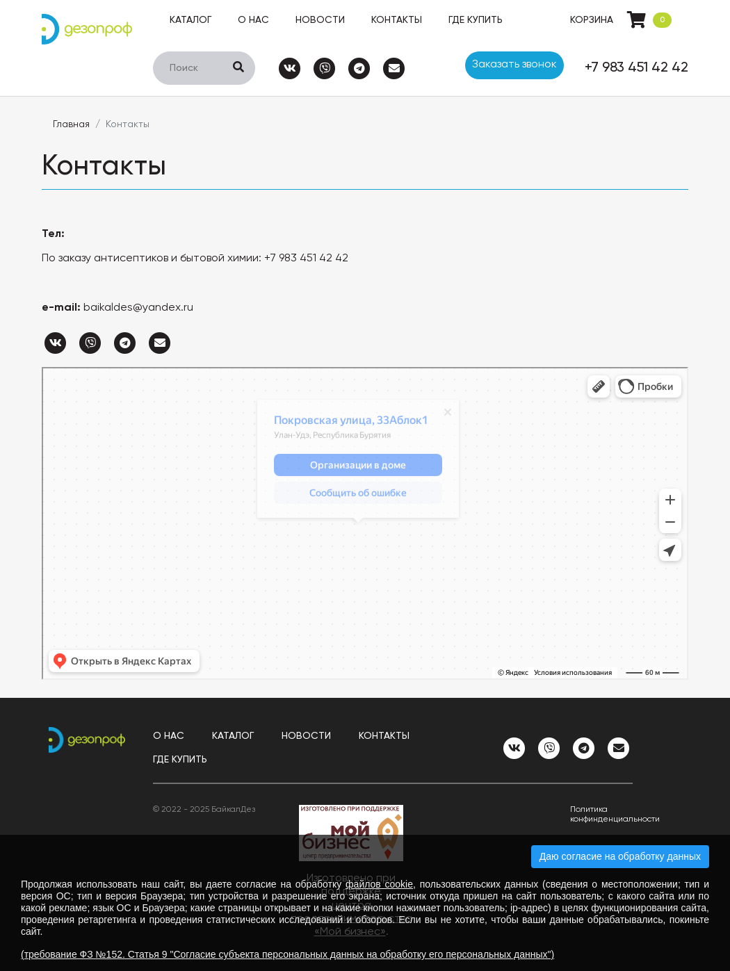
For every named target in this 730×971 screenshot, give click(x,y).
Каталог (190, 20)
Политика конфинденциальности (601, 815)
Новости (320, 20)
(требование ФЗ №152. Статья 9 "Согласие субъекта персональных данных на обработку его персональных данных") (287, 954)
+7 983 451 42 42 (636, 68)
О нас (253, 20)
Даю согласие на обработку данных (620, 856)
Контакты (396, 20)
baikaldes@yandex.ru (138, 307)
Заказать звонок (514, 64)
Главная (71, 124)
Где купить (475, 20)
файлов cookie (379, 884)
